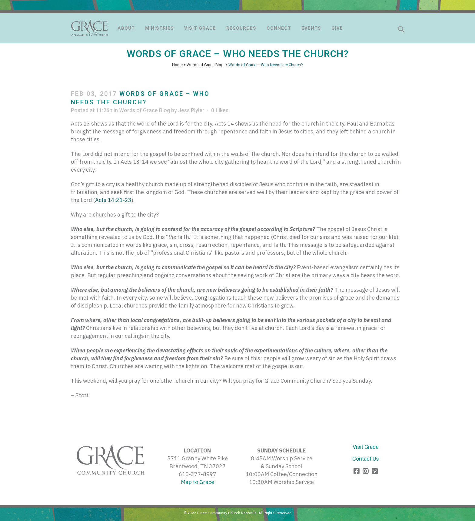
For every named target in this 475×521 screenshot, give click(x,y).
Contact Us (365, 458)
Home (177, 64)
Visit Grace (366, 447)
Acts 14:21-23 (113, 200)
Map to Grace (197, 482)
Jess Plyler (191, 110)
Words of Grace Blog (205, 64)
